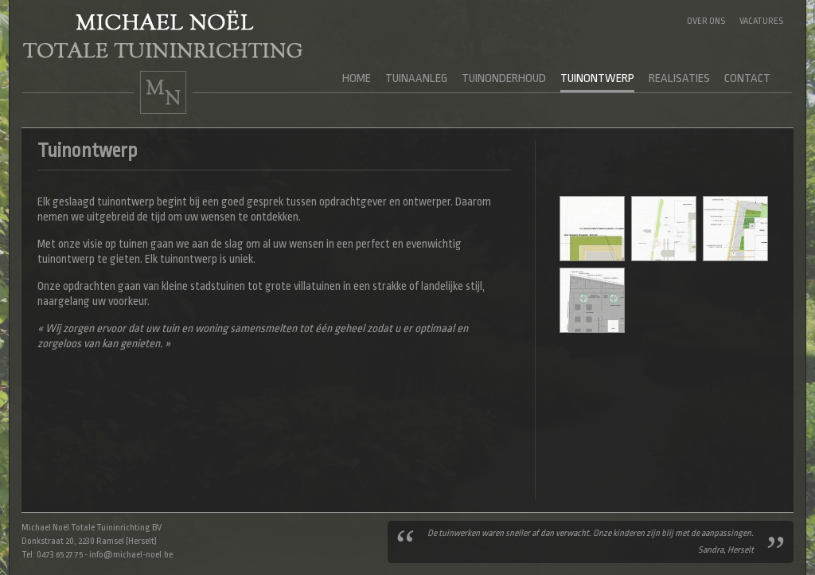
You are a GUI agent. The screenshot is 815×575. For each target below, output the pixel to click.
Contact (747, 78)
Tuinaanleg (416, 78)
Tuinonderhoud (504, 78)
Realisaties (679, 78)
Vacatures (761, 21)
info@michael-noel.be (131, 555)
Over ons (706, 21)
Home (356, 78)
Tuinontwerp (597, 78)
